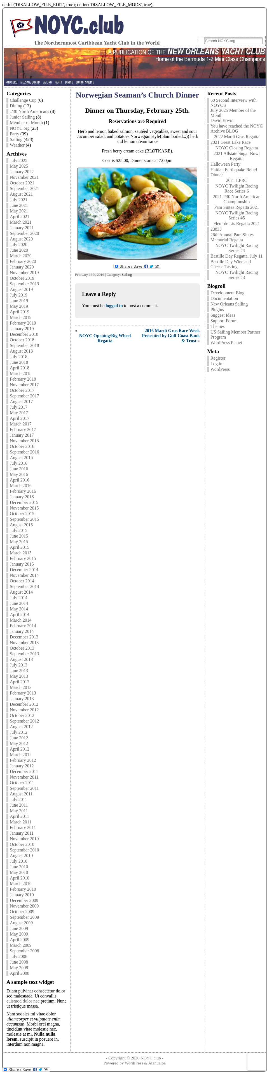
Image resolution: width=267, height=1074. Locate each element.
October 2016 (22, 446)
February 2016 (23, 491)
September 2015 (24, 519)
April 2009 (19, 939)
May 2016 (19, 474)
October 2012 (22, 715)
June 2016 (19, 468)
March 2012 (21, 754)
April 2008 (19, 973)
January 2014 (22, 631)
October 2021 (22, 182)
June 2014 (19, 603)
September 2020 (24, 233)
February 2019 (23, 323)
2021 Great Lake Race (230, 142)
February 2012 (23, 760)
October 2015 (22, 513)
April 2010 (19, 878)
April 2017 (19, 418)
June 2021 (19, 205)
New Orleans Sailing (229, 304)
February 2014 (23, 625)
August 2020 (21, 239)
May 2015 (19, 541)
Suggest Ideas (222, 315)
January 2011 (22, 833)
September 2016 (24, 452)
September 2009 (24, 917)
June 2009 (19, 928)
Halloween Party (225, 164)
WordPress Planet (226, 342)
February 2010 (23, 889)
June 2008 (19, 962)
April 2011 (19, 816)
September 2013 (24, 653)
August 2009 (21, 922)
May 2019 (19, 306)
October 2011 (22, 782)
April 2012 (19, 749)
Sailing (16, 139)
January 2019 (22, 328)
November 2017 (24, 384)
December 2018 (24, 334)
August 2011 (21, 793)
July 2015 (18, 530)
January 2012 (22, 765)
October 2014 (22, 580)
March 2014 (21, 620)
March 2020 (21, 255)
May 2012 (19, 743)
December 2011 (24, 771)
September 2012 (24, 721)
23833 (216, 229)
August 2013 (21, 659)
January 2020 (22, 267)
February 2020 (23, 261)
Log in (216, 363)
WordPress (220, 369)
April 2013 (19, 681)
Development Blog (227, 292)
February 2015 (23, 558)
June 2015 (19, 536)
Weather (17, 145)
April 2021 (19, 216)
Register (217, 358)
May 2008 (19, 967)
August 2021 (21, 194)
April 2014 (19, 614)
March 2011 (20, 822)
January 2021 (22, 227)
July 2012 (18, 732)
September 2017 (24, 396)
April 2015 (19, 547)
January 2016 (22, 496)
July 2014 (18, 597)
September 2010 (24, 850)
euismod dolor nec (22, 1001)
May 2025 (19, 166)
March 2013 (21, 687)
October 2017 (22, 390)
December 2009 (24, 900)
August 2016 (21, 457)
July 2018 (18, 356)
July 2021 (18, 199)
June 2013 (19, 670)
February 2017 (23, 429)
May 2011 (19, 810)
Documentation (224, 298)
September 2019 (24, 283)
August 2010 (21, 855)
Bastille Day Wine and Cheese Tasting (230, 264)
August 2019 (21, 289)
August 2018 (21, 351)
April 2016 (19, 480)
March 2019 (21, 317)
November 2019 (24, 272)
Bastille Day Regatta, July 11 (236, 256)
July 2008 (18, 956)
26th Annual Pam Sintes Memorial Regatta (232, 237)
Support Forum (224, 320)
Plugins (217, 309)
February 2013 (23, 693)
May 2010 (19, 872)
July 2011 (18, 799)
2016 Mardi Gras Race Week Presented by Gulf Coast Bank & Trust (171, 335)
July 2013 (18, 665)
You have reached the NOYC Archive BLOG (236, 128)
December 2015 (24, 502)
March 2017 (21, 424)
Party (14, 133)
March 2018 (21, 373)
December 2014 (24, 569)
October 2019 (22, 278)
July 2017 (18, 407)
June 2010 (19, 866)
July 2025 (18, 160)
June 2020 (19, 250)
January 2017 (22, 435)
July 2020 (18, 244)
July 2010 (18, 861)
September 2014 (24, 586)
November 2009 (24, 906)
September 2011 (24, 788)
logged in (114, 305)
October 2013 (22, 648)
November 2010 (24, 838)
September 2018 (24, 345)
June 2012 (19, 737)
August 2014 (21, 592)
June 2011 (19, 805)
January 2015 (22, 564)
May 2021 (19, 211)
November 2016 (24, 440)
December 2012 (24, 704)
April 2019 (19, 311)
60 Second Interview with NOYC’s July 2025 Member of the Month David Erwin (233, 110)
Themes (217, 326)
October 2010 (22, 844)
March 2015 (21, 552)
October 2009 (22, 911)
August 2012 (21, 726)
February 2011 (23, 827)
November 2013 (24, 642)
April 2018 (19, 367)
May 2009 (19, 934)
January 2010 (22, 894)
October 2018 (22, 339)
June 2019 (19, 300)
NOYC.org (19, 128)
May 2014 (19, 609)
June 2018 (19, 362)
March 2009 (21, 945)
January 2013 (22, 698)
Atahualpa (157, 1063)
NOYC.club (78, 25)
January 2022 (22, 171)
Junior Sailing (22, 117)
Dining (16, 105)
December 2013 (24, 637)
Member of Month (26, 122)
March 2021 (21, 222)
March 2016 (21, 485)
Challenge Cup (23, 100)
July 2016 (18, 463)
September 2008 (24, 950)
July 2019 (18, 295)
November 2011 (24, 777)
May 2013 (19, 676)
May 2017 (19, 412)
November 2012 (24, 709)
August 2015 (21, 524)
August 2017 (21, 401)
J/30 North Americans (29, 111)
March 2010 (21, 883)
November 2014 (24, 575)
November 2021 (24, 177)
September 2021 (24, 188)
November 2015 (24, 508)
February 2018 (23, 379)
